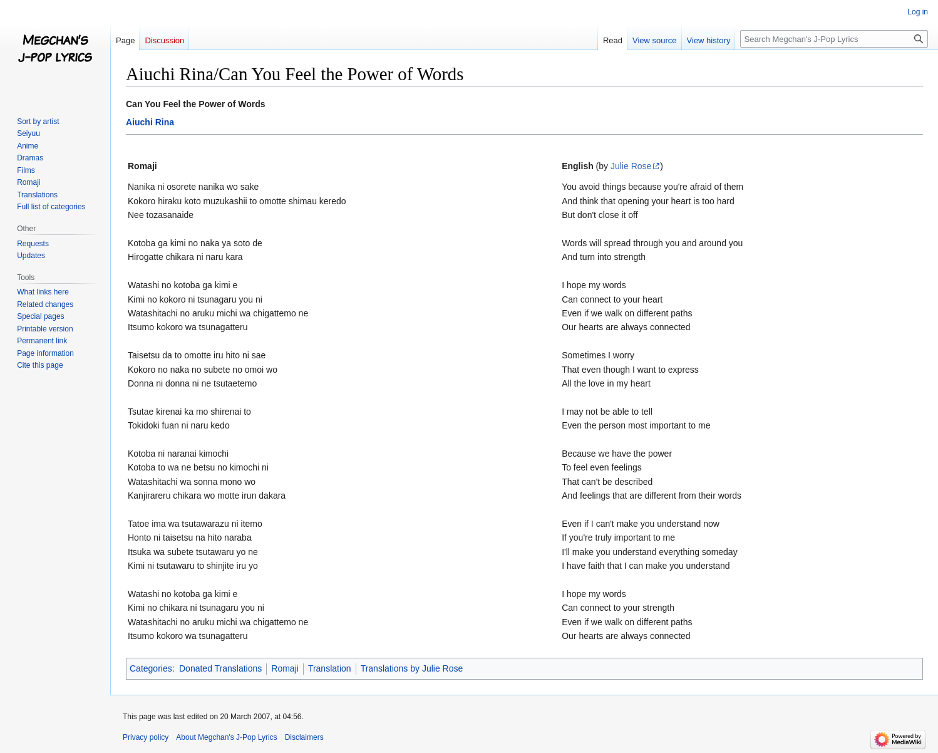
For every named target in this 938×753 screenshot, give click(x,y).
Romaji (285, 668)
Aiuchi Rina (150, 122)
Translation (329, 668)
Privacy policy (145, 737)
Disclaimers (304, 737)
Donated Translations (220, 668)
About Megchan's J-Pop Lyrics (226, 737)
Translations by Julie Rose (412, 668)
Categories (151, 668)
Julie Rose (631, 166)
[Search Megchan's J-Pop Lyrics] (834, 39)
